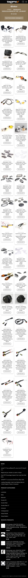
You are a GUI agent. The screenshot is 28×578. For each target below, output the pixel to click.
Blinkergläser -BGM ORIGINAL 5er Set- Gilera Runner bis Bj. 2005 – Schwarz (7, 164)
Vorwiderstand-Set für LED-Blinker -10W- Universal (7, 450)
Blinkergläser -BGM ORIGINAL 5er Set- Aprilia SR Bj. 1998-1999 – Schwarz (20, 211)
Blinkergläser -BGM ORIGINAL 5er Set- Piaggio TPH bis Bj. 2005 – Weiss (21, 260)
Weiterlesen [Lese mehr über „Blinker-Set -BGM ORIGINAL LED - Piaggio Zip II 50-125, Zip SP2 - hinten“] (7, 92)
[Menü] (26, 1)
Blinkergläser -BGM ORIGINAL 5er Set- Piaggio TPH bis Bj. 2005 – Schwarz (7, 211)
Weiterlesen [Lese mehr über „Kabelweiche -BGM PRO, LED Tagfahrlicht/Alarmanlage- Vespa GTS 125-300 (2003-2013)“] (21, 242)
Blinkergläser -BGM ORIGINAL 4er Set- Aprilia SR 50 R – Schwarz (20, 285)
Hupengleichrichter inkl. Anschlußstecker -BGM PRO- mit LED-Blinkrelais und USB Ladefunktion (7, 63)
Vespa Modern (4, 516)
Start (9, 9)
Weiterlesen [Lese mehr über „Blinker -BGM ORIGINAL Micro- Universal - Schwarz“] (7, 289)
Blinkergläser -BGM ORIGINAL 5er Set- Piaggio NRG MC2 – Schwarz (21, 187)
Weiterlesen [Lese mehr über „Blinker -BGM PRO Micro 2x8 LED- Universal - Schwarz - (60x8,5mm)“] (7, 239)
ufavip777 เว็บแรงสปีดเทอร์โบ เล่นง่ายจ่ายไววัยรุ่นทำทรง (13, 469)
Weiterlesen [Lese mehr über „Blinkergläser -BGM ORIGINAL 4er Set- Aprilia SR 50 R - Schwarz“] (21, 289)
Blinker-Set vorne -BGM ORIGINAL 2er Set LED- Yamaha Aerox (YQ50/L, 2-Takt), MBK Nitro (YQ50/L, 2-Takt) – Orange (21, 112)
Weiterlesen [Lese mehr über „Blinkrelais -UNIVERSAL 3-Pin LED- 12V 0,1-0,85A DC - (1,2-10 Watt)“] (7, 312)
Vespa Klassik (4, 513)
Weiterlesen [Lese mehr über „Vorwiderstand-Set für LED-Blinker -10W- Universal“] (7, 455)
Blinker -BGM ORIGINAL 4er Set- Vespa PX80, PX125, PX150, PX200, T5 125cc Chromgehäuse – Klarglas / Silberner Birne (21, 138)
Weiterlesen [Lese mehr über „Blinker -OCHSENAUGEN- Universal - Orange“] (21, 91)
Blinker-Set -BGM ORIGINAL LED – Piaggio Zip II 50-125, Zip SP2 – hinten (7, 87)
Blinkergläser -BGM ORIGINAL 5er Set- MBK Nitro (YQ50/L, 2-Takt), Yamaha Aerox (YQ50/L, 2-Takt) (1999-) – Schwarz (7, 261)
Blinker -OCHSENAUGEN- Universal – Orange (21, 87)
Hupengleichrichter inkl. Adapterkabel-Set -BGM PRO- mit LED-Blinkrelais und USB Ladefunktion (21, 38)
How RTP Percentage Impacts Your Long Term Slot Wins (13, 476)
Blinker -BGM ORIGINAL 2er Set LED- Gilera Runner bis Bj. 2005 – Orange (7, 137)
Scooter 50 (3, 500)
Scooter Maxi (4, 502)
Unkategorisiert (5, 510)
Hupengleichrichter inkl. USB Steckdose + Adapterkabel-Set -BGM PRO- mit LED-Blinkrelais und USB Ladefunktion (7, 39)
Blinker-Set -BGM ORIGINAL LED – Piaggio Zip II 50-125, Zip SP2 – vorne (20, 63)
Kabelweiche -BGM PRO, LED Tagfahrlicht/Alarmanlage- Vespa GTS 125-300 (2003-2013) (20, 236)
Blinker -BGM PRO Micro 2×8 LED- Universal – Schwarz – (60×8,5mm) (7, 235)
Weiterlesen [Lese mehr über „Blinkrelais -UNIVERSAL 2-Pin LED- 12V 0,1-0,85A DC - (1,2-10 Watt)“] (21, 312)
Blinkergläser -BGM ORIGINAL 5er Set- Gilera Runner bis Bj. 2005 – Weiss (20, 164)
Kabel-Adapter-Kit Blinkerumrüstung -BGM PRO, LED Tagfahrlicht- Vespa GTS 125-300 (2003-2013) (7, 112)
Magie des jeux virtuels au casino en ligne (11, 472)
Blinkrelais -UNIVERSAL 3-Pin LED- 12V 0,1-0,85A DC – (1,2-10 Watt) (7, 308)
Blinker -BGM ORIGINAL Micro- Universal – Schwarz (7, 285)
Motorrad (3, 497)
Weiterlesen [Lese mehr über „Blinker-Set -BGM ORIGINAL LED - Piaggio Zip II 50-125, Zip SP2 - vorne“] (21, 68)
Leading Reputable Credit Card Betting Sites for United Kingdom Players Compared (12, 483)
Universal (3, 508)
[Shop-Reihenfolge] (14, 18)
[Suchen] (23, 2)
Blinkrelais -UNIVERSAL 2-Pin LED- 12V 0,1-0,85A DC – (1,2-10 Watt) (20, 308)
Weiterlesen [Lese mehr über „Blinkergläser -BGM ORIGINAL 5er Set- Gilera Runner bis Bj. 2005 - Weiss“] (21, 169)
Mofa (2, 494)
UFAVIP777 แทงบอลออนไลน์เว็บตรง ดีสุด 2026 (12, 479)
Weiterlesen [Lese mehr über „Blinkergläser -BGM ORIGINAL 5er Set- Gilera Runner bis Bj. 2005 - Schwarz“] (7, 169)
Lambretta (3, 492)
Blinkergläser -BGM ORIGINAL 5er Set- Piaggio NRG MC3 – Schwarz (7, 187)
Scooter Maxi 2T (5, 505)
